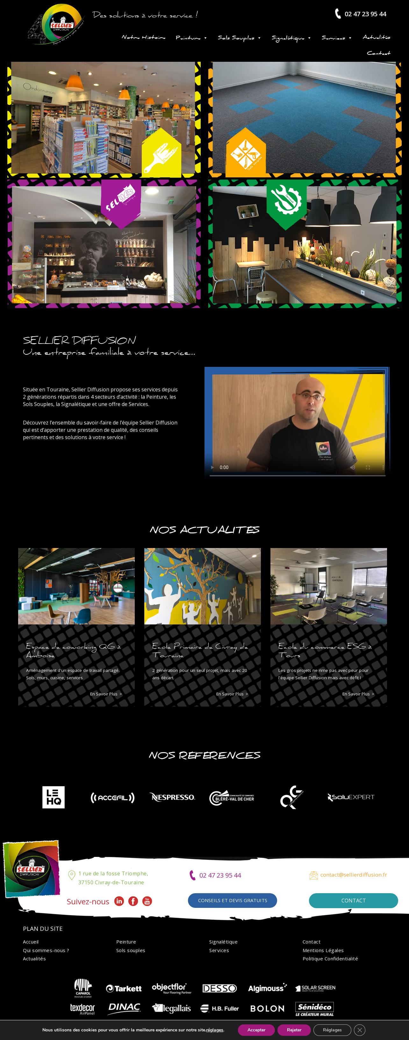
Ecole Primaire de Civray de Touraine (200, 650)
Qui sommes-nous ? (46, 950)
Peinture (192, 38)
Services (337, 38)
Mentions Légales (323, 950)
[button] (196, 827)
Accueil (31, 941)
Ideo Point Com (257, 1032)
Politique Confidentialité (330, 958)
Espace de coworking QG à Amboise (73, 650)
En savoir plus (104, 694)
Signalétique (292, 38)
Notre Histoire (144, 38)
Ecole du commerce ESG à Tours (325, 650)
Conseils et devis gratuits (232, 900)
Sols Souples (240, 38)
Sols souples (131, 950)
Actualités (377, 38)
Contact (379, 54)
